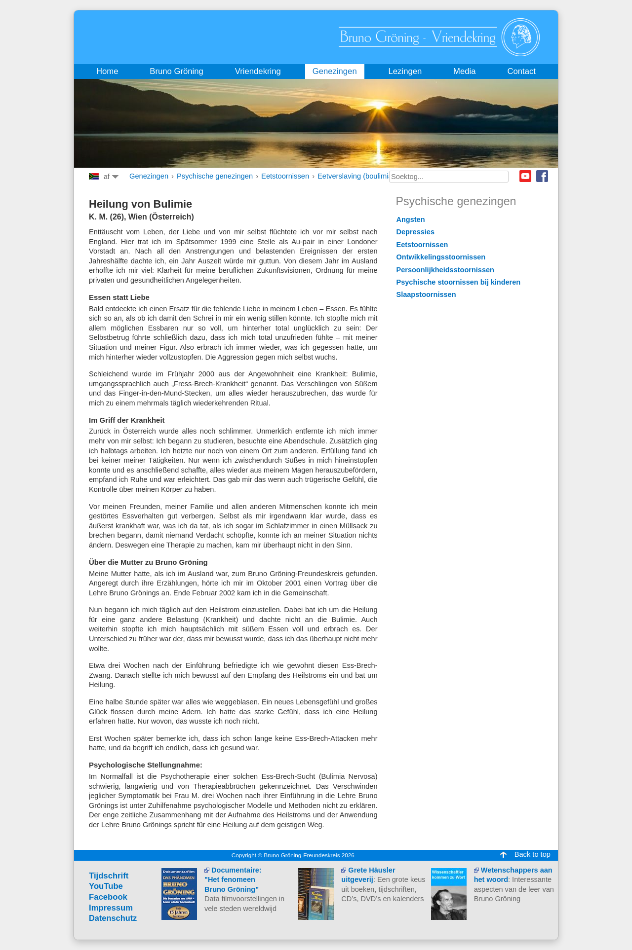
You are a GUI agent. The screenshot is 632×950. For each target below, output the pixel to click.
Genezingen (148, 176)
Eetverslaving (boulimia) (356, 176)
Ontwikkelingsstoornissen (441, 257)
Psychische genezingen (215, 176)
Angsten (410, 219)
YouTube (106, 886)
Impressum (111, 908)
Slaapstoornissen (426, 294)
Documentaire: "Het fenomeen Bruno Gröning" (233, 879)
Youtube (525, 176)
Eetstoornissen (285, 176)
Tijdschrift (108, 875)
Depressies (415, 232)
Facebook (542, 176)
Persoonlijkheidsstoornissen (445, 270)
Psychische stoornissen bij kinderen (458, 282)
